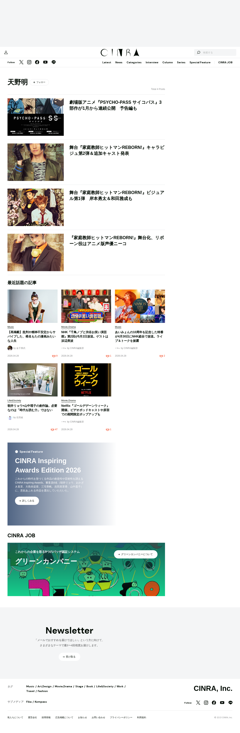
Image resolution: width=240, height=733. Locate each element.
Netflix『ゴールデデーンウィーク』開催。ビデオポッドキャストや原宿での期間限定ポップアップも (85, 414)
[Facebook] (37, 66)
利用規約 (141, 721)
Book (89, 690)
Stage (79, 690)
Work (120, 690)
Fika (29, 705)
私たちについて (15, 721)
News (118, 66)
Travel (30, 694)
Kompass (41, 705)
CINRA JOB (225, 66)
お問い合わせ (98, 721)
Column (167, 66)
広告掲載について (64, 721)
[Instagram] (29, 66)
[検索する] (189, 54)
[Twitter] (21, 66)
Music (30, 690)
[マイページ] (15, 54)
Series (181, 66)
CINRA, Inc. (213, 692)
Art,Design (45, 690)
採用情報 (46, 721)
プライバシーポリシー (121, 721)
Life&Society (104, 690)
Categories (134, 66)
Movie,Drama (63, 690)
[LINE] (54, 66)
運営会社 (32, 721)
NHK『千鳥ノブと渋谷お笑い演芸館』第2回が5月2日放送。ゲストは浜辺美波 (84, 340)
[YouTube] (45, 66)
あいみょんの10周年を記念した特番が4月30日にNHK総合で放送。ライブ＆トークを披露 (139, 340)
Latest (106, 66)
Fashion (43, 694)
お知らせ (82, 721)
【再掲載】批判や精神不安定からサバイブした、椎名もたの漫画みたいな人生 (32, 340)
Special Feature (200, 66)
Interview (152, 66)
